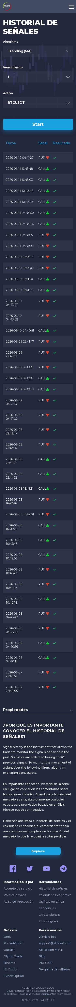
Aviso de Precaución (18, 901)
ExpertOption (14, 976)
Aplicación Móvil (51, 950)
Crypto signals (49, 915)
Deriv (8, 937)
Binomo (9, 963)
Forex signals (48, 921)
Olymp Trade (13, 956)
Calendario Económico (55, 895)
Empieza (38, 851)
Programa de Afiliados (55, 969)
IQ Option (11, 969)
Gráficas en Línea (51, 901)
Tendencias (47, 908)
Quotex (9, 950)
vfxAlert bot (47, 937)
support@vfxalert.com (55, 943)
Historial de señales (53, 888)
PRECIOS (45, 963)
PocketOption (14, 943)
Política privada (15, 895)
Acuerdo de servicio (18, 888)
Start (38, 124)
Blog (42, 956)
